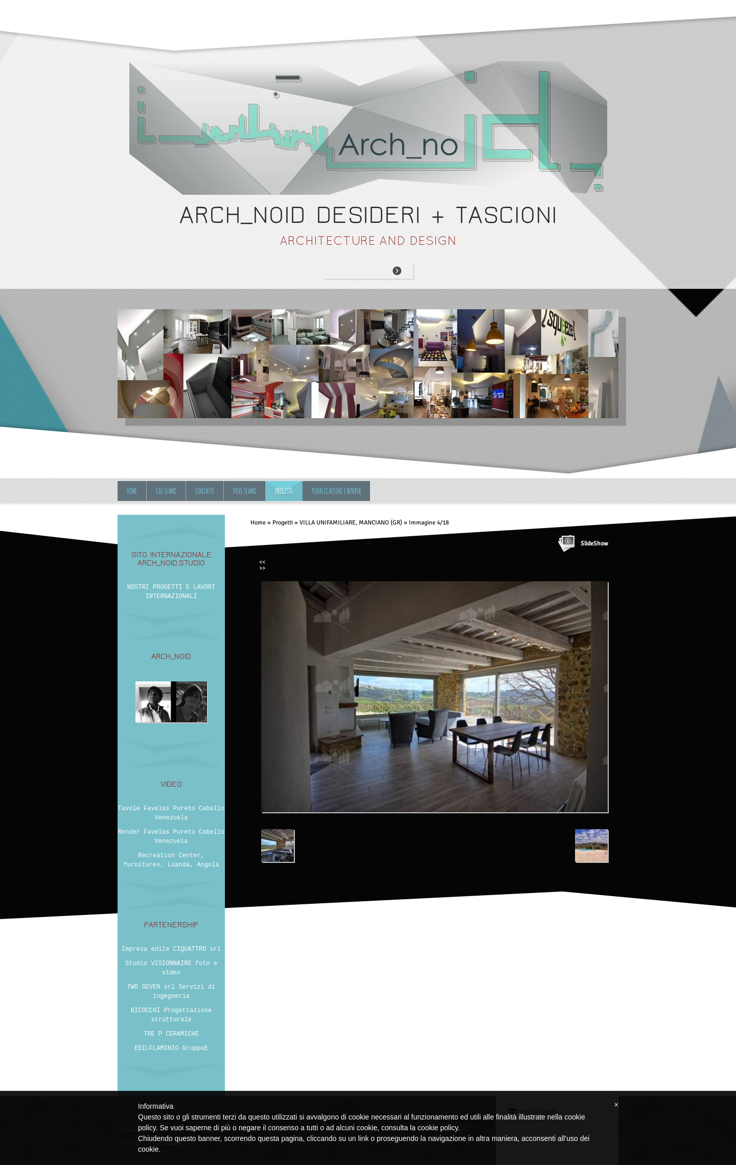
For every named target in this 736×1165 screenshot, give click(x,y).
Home (132, 491)
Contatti (204, 491)
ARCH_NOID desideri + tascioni (368, 215)
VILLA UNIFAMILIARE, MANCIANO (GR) (351, 523)
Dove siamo (244, 491)
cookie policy (438, 1128)
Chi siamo (166, 491)
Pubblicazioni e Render (336, 491)
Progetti (284, 491)
